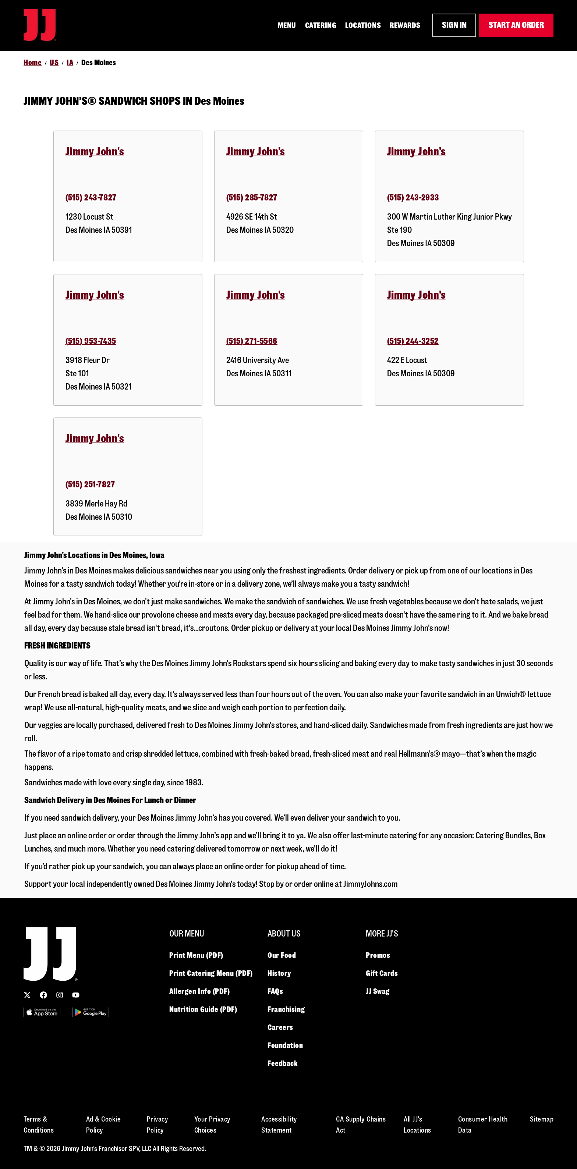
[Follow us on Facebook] (43, 995)
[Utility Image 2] (90, 1012)
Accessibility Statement (279, 1125)
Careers (280, 1027)
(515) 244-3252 (413, 341)
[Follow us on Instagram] (59, 995)
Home (33, 62)
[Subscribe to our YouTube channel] (75, 995)
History (279, 973)
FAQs (275, 991)
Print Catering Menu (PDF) (211, 973)
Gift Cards (382, 973)
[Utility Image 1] (42, 1012)
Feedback (283, 1063)
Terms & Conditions (39, 1125)
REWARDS (405, 25)
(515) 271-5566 (251, 341)
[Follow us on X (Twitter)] (27, 995)
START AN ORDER (516, 25)
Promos (378, 955)
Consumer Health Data (483, 1125)
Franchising (286, 1009)
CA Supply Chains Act (361, 1125)
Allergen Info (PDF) (199, 991)
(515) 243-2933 (413, 197)
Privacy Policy (158, 1125)
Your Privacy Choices (212, 1125)
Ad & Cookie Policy (103, 1125)
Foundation (285, 1045)
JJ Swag (378, 991)
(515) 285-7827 (251, 197)
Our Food (282, 955)
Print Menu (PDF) (196, 955)
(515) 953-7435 (91, 341)
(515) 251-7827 (90, 484)
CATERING (320, 25)
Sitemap (542, 1119)
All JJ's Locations (417, 1125)
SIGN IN (454, 25)
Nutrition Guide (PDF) (203, 1009)
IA (70, 62)
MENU (287, 25)
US (54, 62)
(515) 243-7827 (91, 197)
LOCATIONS (363, 25)
